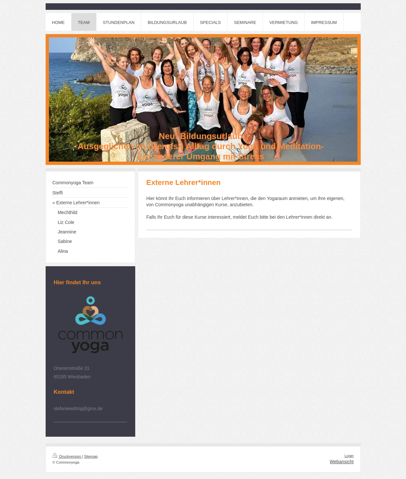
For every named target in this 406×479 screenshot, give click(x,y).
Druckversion (67, 456)
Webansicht (342, 461)
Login (349, 456)
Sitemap (91, 456)
